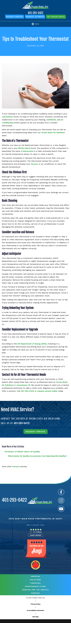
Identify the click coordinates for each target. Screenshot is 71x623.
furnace (34, 164)
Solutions (35, 579)
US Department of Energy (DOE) (32, 344)
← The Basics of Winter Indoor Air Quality (21, 451)
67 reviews (37, 532)
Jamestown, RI (23, 385)
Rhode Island (24, 148)
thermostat (28, 151)
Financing (35, 583)
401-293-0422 (35, 13)
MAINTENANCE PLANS (35, 586)
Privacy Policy (35, 604)
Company (35, 593)
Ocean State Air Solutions (53, 132)
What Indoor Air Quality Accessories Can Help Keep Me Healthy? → (38, 456)
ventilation (51, 120)
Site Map (35, 617)
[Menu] (35, 24)
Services (35, 576)
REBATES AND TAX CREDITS (35, 590)
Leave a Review (35, 535)
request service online (47, 391)
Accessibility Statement (35, 610)
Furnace (16, 466)
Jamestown (7, 117)
